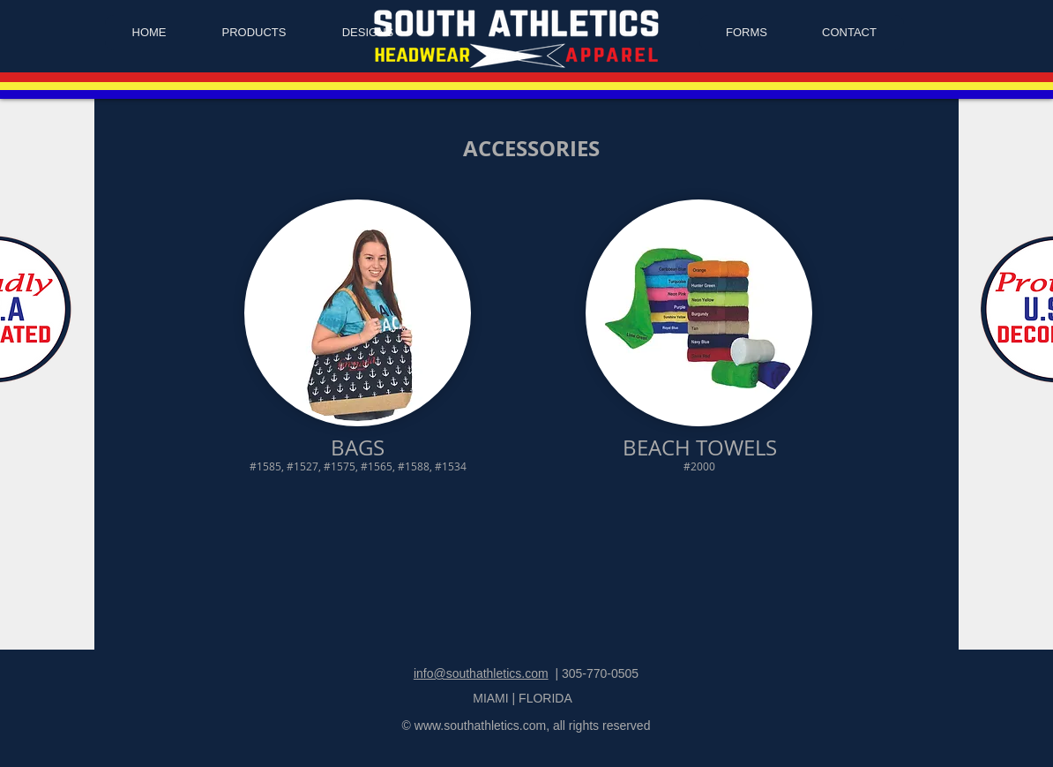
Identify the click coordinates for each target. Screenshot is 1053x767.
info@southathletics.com (481, 673)
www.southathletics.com (480, 725)
